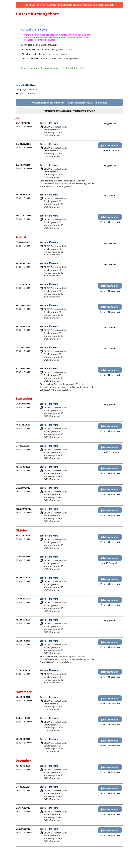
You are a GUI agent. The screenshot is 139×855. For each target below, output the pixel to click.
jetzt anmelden (109, 145)
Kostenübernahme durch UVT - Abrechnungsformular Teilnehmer (69, 102)
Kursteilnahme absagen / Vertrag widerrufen (69, 110)
